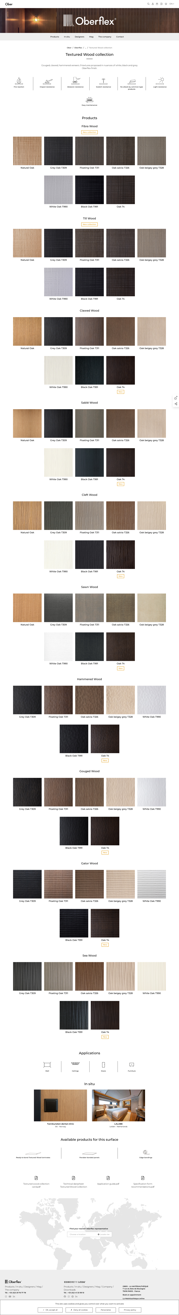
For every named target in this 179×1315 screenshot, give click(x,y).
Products (54, 37)
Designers (79, 37)
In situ (67, 37)
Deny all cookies (79, 1310)
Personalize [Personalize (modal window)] (106, 1310)
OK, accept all (50, 1310)
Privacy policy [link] (130, 1310)
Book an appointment (132, 1295)
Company (107, 1286)
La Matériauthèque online (133, 1298)
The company (104, 37)
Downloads (70, 1290)
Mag (91, 37)
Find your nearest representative (89, 1229)
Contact (120, 37)
